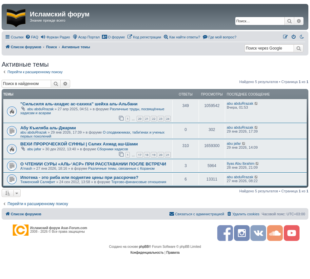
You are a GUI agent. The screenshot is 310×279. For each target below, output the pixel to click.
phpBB (144, 246)
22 (153, 119)
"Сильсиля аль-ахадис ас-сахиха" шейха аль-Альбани (79, 103)
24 (167, 119)
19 (153, 155)
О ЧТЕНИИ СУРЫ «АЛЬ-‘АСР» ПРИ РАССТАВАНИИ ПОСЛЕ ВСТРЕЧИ (93, 163)
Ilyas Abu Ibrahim (240, 163)
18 (146, 155)
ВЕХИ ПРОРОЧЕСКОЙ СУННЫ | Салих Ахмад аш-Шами (79, 143)
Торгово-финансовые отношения (138, 182)
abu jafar (34, 149)
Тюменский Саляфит (37, 182)
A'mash (26, 168)
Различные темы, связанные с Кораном (121, 168)
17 (139, 155)
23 (160, 119)
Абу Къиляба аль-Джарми (48, 127)
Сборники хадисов (112, 149)
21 (146, 119)
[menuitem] (31, 37)
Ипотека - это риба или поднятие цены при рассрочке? (79, 177)
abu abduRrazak (40, 109)
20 (139, 119)
